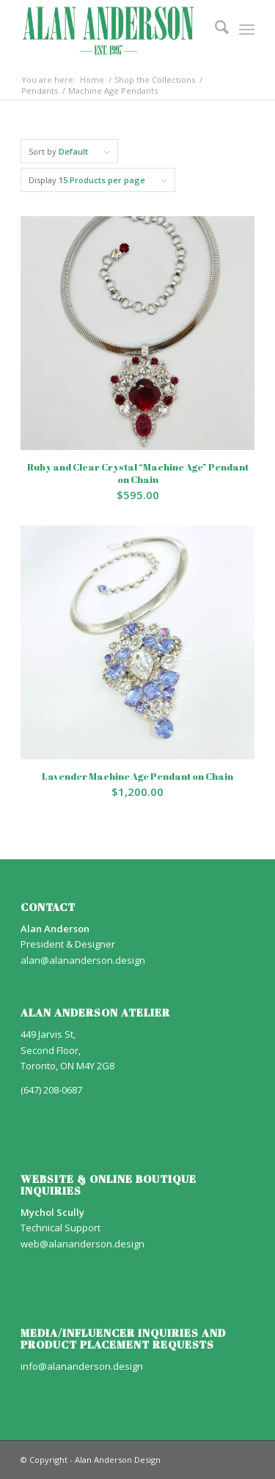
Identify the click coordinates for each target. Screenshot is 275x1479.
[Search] (214, 29)
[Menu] (246, 29)
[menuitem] (214, 29)
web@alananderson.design (82, 1243)
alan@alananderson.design (83, 960)
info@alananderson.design (82, 1366)
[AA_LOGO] (114, 29)
